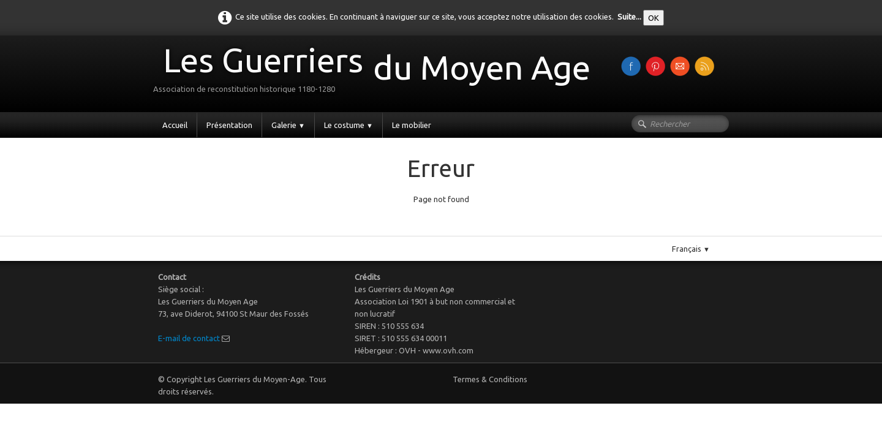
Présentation (229, 125)
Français (691, 248)
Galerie (288, 125)
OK (653, 17)
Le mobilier (411, 125)
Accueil (174, 125)
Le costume (348, 125)
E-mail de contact (189, 338)
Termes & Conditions (490, 379)
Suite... (629, 16)
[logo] (376, 72)
